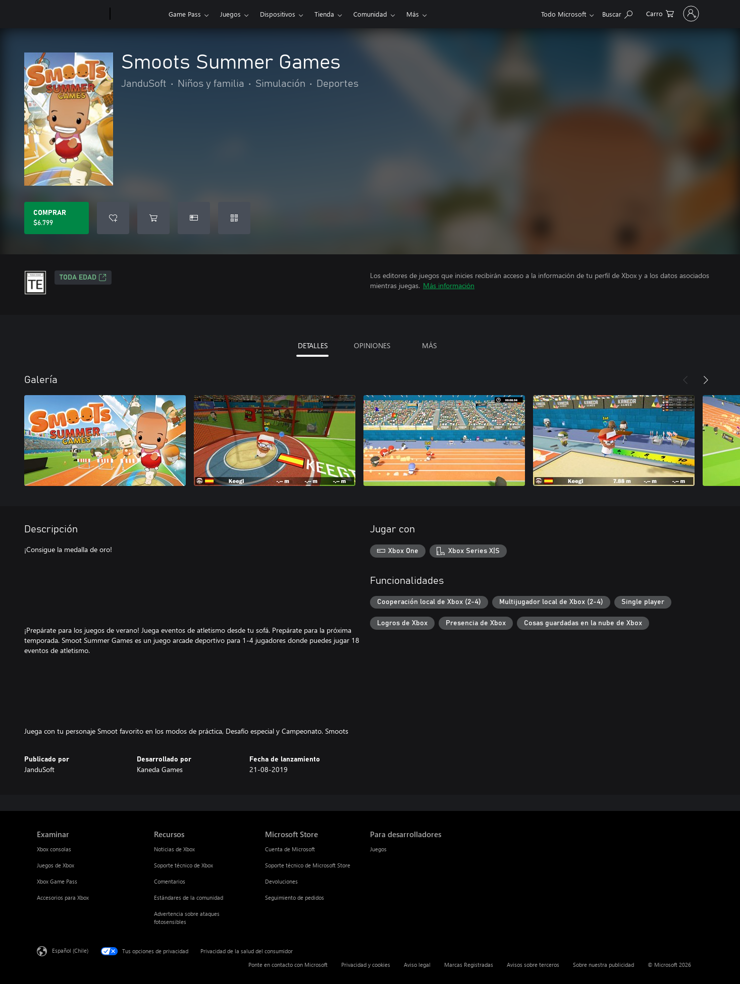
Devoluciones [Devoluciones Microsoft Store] (281, 881)
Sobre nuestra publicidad (603, 964)
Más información (448, 285)
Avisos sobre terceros (533, 964)
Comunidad (370, 14)
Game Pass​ (185, 14)
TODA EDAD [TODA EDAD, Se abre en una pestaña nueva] (83, 278)
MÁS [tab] (429, 345)
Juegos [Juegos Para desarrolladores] (378, 849)
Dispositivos (277, 14)
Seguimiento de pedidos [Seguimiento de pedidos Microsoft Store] (294, 897)
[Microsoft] (71, 14)
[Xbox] (138, 14)
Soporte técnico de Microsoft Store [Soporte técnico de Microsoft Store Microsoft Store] (307, 865)
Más (412, 14)
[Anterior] (685, 380)
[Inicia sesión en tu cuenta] (668, 14)
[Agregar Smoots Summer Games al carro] (153, 218)
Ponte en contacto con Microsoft (288, 964)
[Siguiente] (706, 380)
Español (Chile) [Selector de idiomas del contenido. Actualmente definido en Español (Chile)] (70, 950)
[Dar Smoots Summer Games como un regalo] (194, 218)
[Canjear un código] (234, 218)
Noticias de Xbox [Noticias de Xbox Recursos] (174, 849)
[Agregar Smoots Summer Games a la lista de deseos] (113, 218)
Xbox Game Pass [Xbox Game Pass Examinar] (57, 881)
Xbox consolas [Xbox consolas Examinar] (54, 849)
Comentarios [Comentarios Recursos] (169, 881)
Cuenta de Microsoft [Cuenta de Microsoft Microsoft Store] (290, 849)
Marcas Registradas (468, 964)
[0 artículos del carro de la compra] (614, 13)
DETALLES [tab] (313, 345)
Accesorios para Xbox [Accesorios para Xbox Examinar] (63, 897)
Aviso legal (417, 964)
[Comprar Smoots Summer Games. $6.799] (56, 218)
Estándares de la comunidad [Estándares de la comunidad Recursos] (188, 897)
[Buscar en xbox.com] (571, 13)
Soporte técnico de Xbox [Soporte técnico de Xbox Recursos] (183, 865)
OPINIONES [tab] (372, 345)
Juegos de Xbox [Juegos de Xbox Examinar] (55, 865)
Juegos (230, 14)
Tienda (324, 14)
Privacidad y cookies (365, 964)
